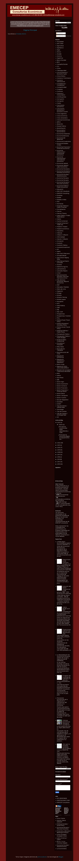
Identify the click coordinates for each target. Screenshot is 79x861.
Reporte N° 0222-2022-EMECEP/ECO (63, 367)
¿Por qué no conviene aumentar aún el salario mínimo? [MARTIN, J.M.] (64, 747)
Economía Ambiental (63, 133)
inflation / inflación (62, 235)
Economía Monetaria (63, 169)
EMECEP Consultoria (63, 802)
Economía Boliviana (63, 136)
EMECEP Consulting (63, 193)
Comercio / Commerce (64, 78)
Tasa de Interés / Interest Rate (62, 406)
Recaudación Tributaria (61, 349)
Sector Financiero (62, 388)
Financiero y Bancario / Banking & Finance (64, 831)
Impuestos (60, 231)
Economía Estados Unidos (62, 144)
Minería (59, 295)
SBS (58, 379)
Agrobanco (60, 48)
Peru (58, 318)
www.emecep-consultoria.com (62, 495)
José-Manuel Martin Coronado (63, 261)
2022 (59, 443)
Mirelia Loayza (61, 299)
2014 (58, 461)
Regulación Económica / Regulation (60, 361)
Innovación (60, 241)
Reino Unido (60, 364)
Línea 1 (59, 273)
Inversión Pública (62, 245)
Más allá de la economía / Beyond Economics (63, 281)
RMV (58, 373)
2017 (58, 454)
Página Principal (30, 30)
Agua (58, 50)
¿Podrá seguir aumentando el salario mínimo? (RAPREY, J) (64, 543)
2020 (59, 447)
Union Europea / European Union (62, 835)
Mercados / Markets (63, 287)
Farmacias (60, 203)
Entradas (59, 33)
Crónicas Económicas (63, 120)
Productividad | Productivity (61, 340)
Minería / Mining (62, 297)
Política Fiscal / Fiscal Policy (63, 320)
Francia (59, 211)
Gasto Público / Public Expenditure (63, 216)
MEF (58, 285)
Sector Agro (60, 381)
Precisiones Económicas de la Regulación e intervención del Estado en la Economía (62, 701)
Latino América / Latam (62, 838)
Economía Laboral (62, 163)
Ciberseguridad (61, 70)
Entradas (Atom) (21, 34)
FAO (58, 201)
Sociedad (59, 402)
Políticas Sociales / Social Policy (62, 824)
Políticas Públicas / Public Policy (62, 331)
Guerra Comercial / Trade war (62, 223)
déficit (59, 122)
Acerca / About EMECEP (61, 821)
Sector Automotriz (62, 384)
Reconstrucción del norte (63, 353)
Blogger (60, 857)
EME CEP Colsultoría (63, 191)
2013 (58, 464)
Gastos (59, 219)
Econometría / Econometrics (61, 130)
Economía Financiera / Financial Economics (63, 147)
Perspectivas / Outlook (64, 316)
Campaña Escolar (62, 64)
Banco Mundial (61, 60)
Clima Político (61, 76)
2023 (59, 422)
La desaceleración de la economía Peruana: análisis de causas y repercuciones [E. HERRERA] (63, 657)
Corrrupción (60, 99)
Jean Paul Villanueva (63, 253)
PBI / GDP (60, 312)
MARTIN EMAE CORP (63, 800)
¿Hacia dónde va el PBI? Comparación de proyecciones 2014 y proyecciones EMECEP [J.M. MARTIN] (64, 611)
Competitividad (61, 87)
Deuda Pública (61, 126)
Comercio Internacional (61, 80)
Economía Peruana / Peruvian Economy (63, 182)
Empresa (59, 195)
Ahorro (59, 52)
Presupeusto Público (63, 334)
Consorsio (60, 91)
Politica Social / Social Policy (63, 327)
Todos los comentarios (63, 36)
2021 (58, 445)
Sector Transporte (62, 395)
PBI (58, 309)
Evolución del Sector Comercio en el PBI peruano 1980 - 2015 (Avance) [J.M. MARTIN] (64, 590)
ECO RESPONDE (62, 798)
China (58, 68)
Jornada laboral (61, 255)
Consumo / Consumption (61, 94)
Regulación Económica (60, 356)
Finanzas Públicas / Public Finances (63, 206)
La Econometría (61, 848)
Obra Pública (61, 305)
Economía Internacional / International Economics (61, 159)
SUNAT (59, 404)
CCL (58, 66)
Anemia (59, 56)
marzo (61, 424)
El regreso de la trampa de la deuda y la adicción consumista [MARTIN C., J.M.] (64, 679)
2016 (58, 457)
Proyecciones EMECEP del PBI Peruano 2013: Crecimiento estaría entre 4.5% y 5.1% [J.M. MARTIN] (64, 634)
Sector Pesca (61, 393)
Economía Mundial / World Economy (63, 175)
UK (58, 417)
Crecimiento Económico (60, 106)
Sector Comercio (62, 386)
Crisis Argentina (62, 113)
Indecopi (59, 233)
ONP (58, 307)
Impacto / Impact (62, 226)
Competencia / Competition (61, 84)
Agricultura (60, 45)
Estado (59, 197)
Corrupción (60, 101)
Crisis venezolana (62, 118)
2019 (58, 450)
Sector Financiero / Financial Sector (62, 390)
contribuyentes (61, 97)
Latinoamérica (61, 269)
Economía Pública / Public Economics (63, 186)
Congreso (60, 89)
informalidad (61, 237)
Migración (60, 291)
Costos (59, 103)
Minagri (59, 293)
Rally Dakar (60, 347)
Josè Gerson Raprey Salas (63, 258)
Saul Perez (60, 377)
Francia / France (62, 213)
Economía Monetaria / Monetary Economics (63, 171)
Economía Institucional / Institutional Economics (61, 153)
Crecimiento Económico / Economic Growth (62, 110)
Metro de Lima (61, 289)
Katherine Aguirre (62, 266)
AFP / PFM (60, 43)
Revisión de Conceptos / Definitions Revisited (64, 370)
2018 (58, 452)
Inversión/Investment (63, 247)
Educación (60, 189)
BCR (58, 62)
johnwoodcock (42, 857)
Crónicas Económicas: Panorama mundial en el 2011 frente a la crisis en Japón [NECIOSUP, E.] (64, 725)
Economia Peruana (63, 178)
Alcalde (59, 54)
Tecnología (60, 409)
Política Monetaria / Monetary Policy (63, 324)
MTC (58, 303)
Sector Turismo (61, 397)
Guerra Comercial (62, 221)
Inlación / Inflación (62, 239)
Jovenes (59, 264)
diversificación (61, 128)
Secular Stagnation (62, 400)
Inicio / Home (61, 818)
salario (59, 375)
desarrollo (60, 124)
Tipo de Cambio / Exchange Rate (62, 414)
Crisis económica (62, 116)
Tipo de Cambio (62, 411)
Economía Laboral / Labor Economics (63, 166)
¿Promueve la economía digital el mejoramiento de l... (64, 437)
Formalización (61, 209)
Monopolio (60, 301)
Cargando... (58, 815)
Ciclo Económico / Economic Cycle (62, 73)
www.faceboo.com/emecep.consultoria (62, 499)
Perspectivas (61, 314)
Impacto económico (63, 229)
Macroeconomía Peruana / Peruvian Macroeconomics (63, 276)
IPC (58, 249)
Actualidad (60, 41)
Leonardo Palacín (62, 271)
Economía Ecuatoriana (64, 141)
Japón (59, 251)
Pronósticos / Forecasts (61, 344)
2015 (58, 459)
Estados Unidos (61, 199)
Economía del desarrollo (61, 138)
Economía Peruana (63, 180)
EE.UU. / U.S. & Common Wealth (62, 842)
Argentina (60, 58)
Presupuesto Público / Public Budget (63, 336)
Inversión (59, 243)
